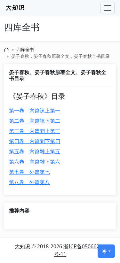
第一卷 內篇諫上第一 (34, 110)
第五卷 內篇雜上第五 (34, 151)
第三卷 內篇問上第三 (34, 131)
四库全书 (22, 27)
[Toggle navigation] (107, 8)
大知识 (22, 246)
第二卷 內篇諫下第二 (34, 120)
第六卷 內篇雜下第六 (34, 161)
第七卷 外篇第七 (29, 171)
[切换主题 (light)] (106, 251)
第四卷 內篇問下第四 (34, 141)
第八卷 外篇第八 (29, 182)
